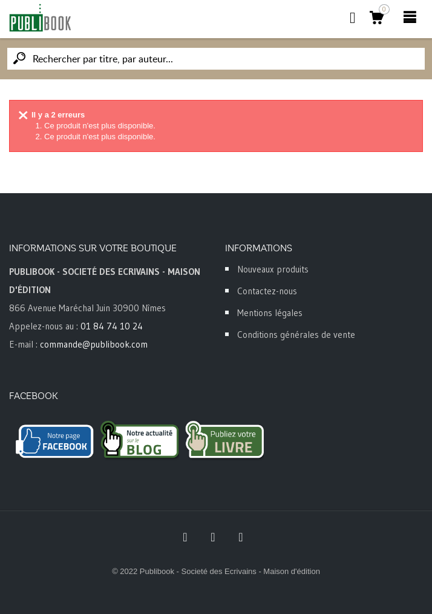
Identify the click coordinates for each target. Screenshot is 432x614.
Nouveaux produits (273, 269)
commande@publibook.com (94, 344)
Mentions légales (270, 313)
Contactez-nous (267, 291)
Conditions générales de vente (296, 334)
